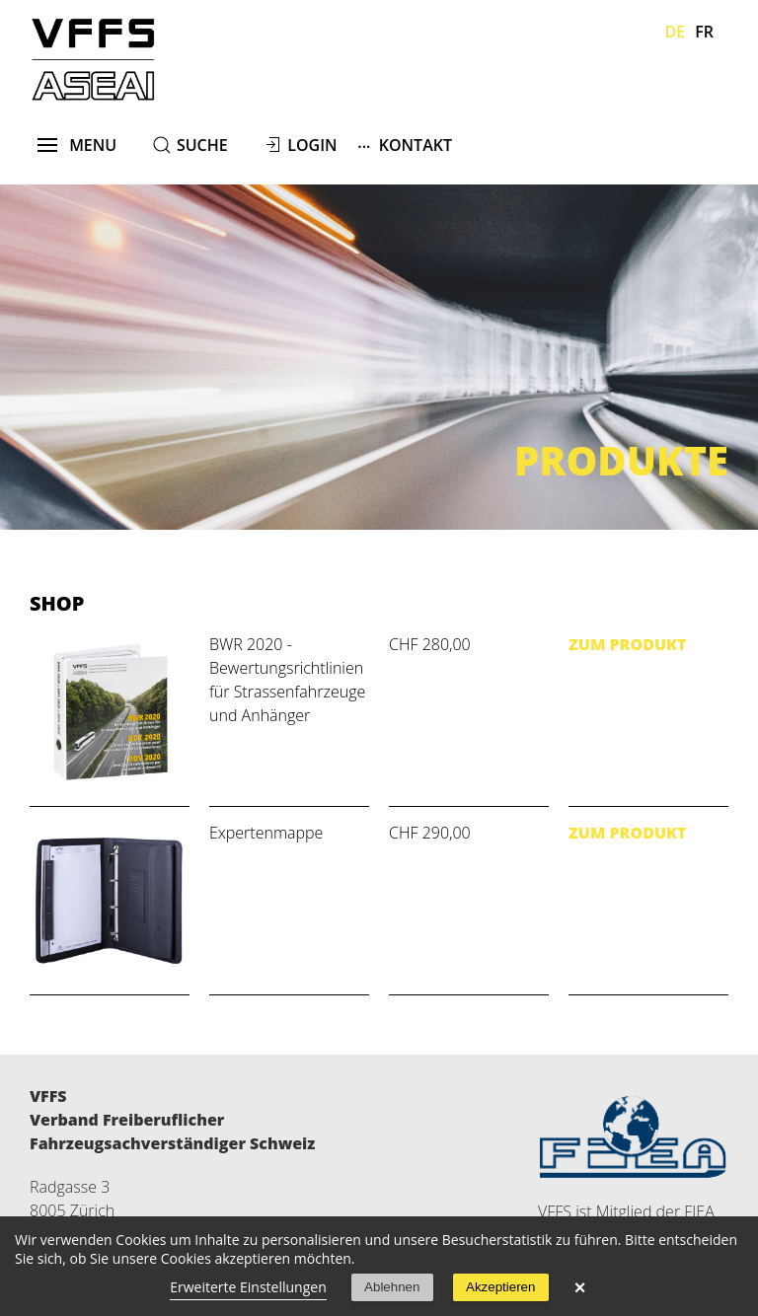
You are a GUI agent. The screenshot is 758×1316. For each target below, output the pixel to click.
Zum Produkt (627, 644)
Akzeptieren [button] (500, 1286)
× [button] (580, 1287)
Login (312, 145)
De (675, 31)
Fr (704, 31)
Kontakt (404, 144)
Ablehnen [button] (391, 1286)
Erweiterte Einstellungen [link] (248, 1287)
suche (202, 145)
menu (77, 145)
